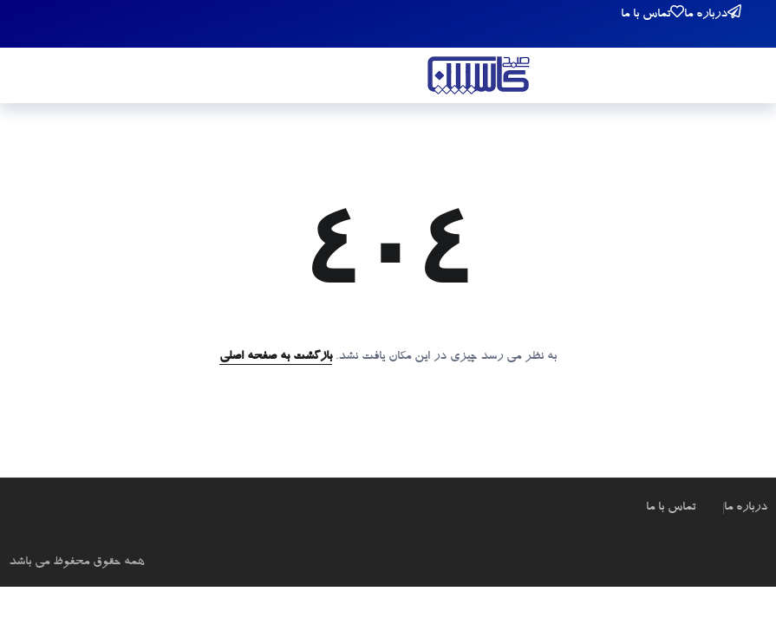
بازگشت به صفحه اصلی (275, 357)
